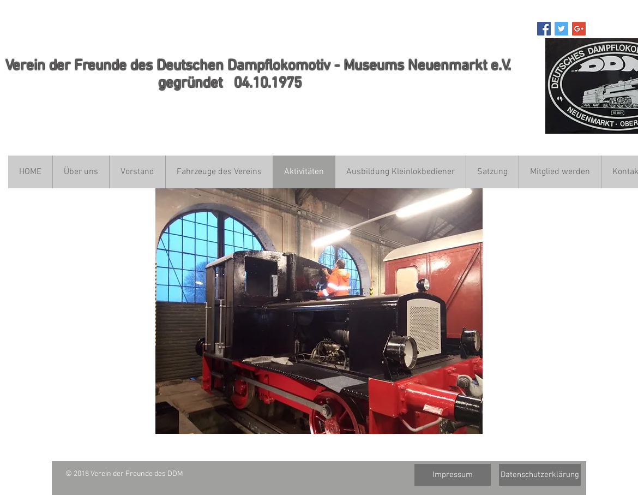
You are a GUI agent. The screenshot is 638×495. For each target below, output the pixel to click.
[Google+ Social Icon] (579, 28)
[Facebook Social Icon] (544, 28)
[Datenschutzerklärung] (540, 475)
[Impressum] (452, 475)
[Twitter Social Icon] (561, 28)
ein (35, 66)
